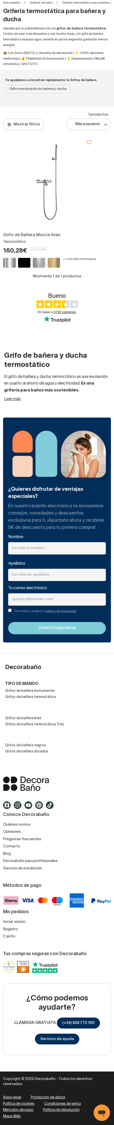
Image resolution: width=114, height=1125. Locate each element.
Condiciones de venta (62, 1104)
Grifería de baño (41, 2)
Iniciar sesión (14, 922)
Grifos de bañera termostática (30, 697)
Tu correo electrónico (27, 588)
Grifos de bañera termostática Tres (34, 724)
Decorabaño (11, 2)
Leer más (12, 399)
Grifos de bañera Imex (23, 718)
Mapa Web (12, 1116)
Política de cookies (18, 1104)
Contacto (11, 846)
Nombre (15, 537)
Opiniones (12, 832)
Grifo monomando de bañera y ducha (38, 89)
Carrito (9, 936)
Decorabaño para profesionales (30, 861)
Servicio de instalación (22, 868)
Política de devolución (61, 1110)
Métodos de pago (18, 1110)
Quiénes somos (17, 824)
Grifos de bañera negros (25, 745)
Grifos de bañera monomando (30, 691)
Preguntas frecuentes (22, 839)
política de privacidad (60, 611)
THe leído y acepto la (45, 611)
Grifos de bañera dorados (26, 751)
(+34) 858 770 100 (78, 1023)
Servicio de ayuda (57, 1039)
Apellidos (16, 563)
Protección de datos (48, 1097)
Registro (10, 929)
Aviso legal (12, 1097)
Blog (7, 854)
